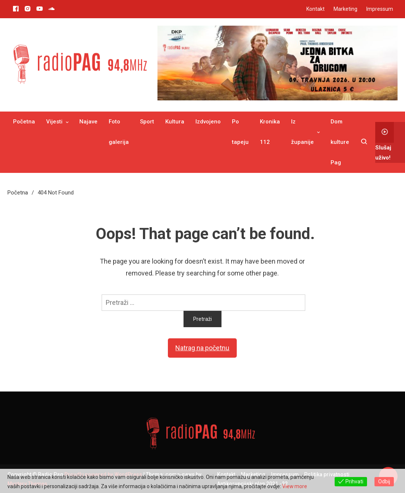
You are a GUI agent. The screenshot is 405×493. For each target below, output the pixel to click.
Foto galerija (119, 131)
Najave (88, 121)
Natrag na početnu (202, 348)
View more (294, 486)
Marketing (345, 9)
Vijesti (54, 121)
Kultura (174, 121)
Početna (24, 121)
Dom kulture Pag (340, 142)
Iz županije (302, 131)
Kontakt (315, 9)
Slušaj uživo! (384, 141)
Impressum (379, 9)
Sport (147, 121)
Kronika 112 (270, 131)
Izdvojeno (208, 121)
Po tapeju (240, 131)
